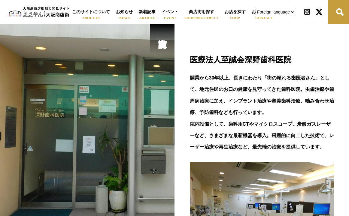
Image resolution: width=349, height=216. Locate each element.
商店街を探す (201, 12)
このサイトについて (91, 12)
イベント (170, 12)
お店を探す (235, 12)
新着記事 (147, 12)
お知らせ (124, 12)
